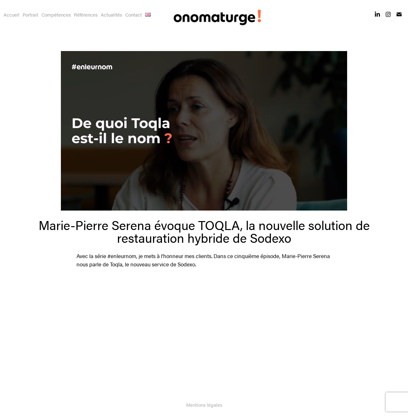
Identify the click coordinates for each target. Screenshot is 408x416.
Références (86, 14)
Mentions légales (204, 404)
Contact (133, 14)
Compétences (56, 14)
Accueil (11, 14)
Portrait (30, 14)
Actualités (111, 14)
